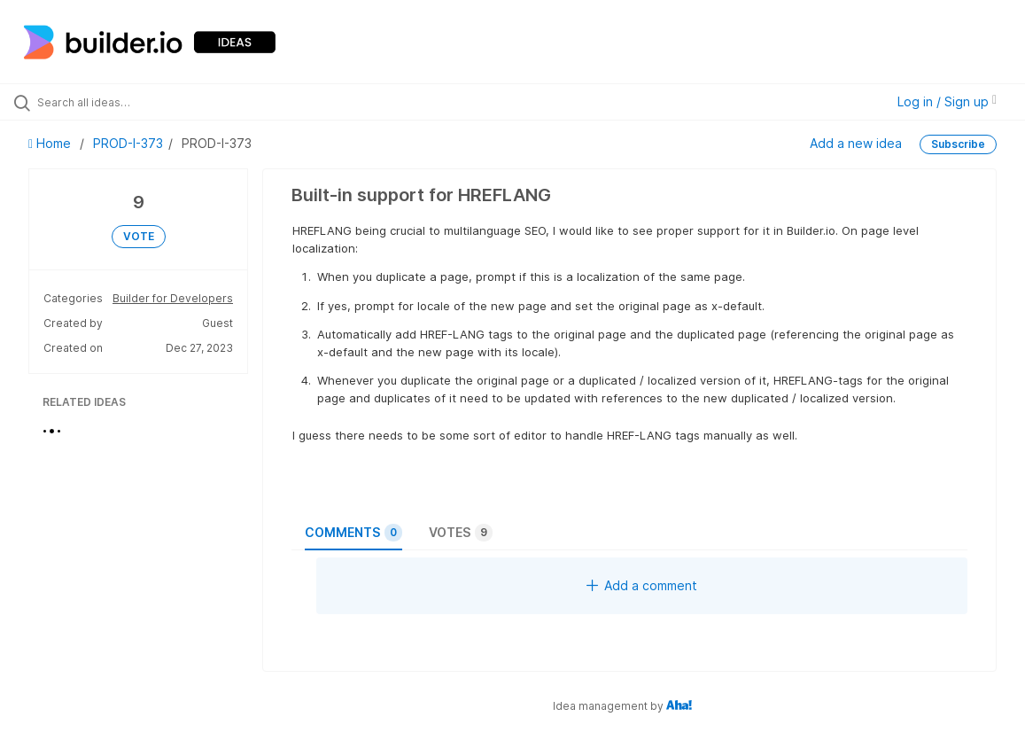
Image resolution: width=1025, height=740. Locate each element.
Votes (461, 532)
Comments (353, 532)
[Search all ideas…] (124, 102)
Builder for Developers (173, 298)
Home (51, 143)
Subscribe (958, 144)
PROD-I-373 (128, 143)
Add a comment (641, 585)
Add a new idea (856, 143)
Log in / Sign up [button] (947, 101)
